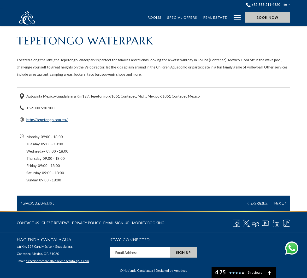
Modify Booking (148, 223)
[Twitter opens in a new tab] (246, 222)
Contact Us (28, 223)
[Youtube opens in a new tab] (265, 222)
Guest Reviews (55, 223)
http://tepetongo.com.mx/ (47, 119)
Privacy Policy (86, 223)
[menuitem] (66, 17)
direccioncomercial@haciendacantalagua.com (57, 261)
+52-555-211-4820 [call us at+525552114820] (263, 4)
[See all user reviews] (269, 272)
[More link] (235, 17)
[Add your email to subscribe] (140, 252)
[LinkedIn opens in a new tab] (276, 222)
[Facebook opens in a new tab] (236, 222)
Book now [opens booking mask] (267, 17)
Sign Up (183, 252)
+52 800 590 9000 (41, 108)
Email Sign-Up (116, 223)
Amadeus (180, 270)
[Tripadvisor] (255, 222)
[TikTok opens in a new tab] (286, 222)
